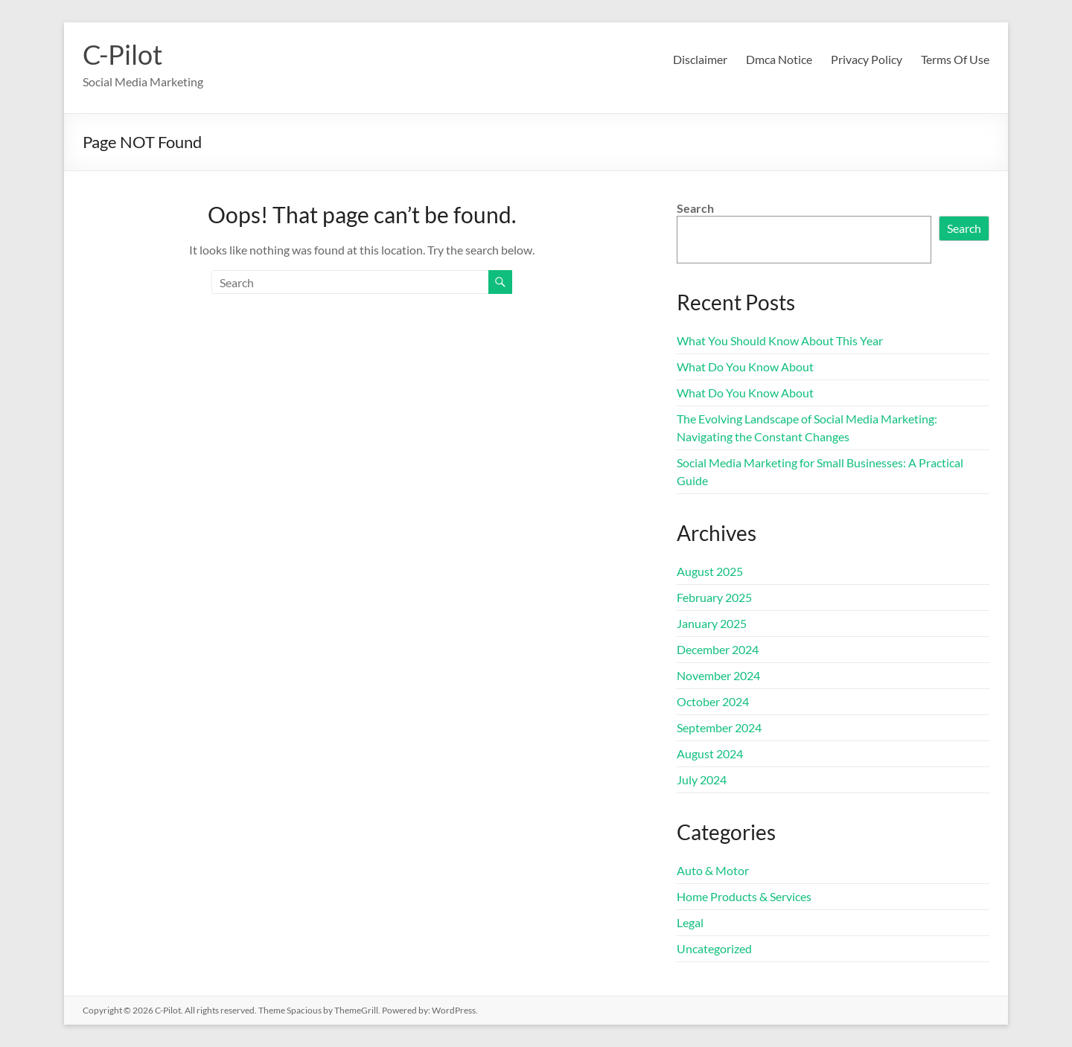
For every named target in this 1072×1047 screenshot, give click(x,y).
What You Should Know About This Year (780, 340)
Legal (690, 922)
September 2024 (719, 727)
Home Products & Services (744, 896)
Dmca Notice (779, 59)
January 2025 (712, 623)
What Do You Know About (745, 366)
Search (695, 208)
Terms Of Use (955, 59)
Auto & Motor (713, 870)
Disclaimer (700, 59)
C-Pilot (122, 54)
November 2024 (718, 675)
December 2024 (718, 649)
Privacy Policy (866, 59)
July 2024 (702, 779)
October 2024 (713, 701)
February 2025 (714, 597)
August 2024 (710, 753)
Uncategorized (714, 948)
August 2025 (710, 571)
